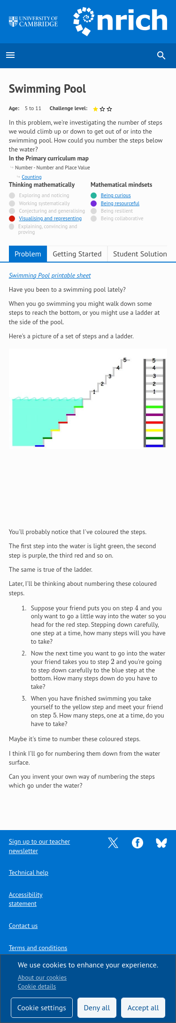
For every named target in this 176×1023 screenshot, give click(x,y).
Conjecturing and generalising (52, 211)
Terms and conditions (38, 947)
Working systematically (44, 203)
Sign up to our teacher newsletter (39, 846)
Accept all (143, 1007)
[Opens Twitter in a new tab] (113, 842)
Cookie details (37, 986)
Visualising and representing (50, 219)
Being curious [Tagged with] (116, 195)
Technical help (28, 872)
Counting (31, 177)
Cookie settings (41, 1007)
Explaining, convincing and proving (47, 229)
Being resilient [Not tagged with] (117, 211)
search (161, 55)
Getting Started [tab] (77, 253)
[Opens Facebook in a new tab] (137, 842)
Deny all (97, 1007)
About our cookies (42, 977)
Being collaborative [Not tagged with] (122, 219)
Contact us (23, 925)
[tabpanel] (88, 540)
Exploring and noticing (44, 195)
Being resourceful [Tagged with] (120, 203)
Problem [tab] (28, 253)
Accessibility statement (26, 899)
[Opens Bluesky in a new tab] (161, 842)
